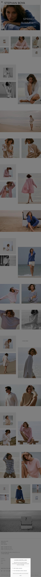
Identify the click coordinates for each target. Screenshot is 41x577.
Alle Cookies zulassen (17, 568)
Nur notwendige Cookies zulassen (19, 570)
